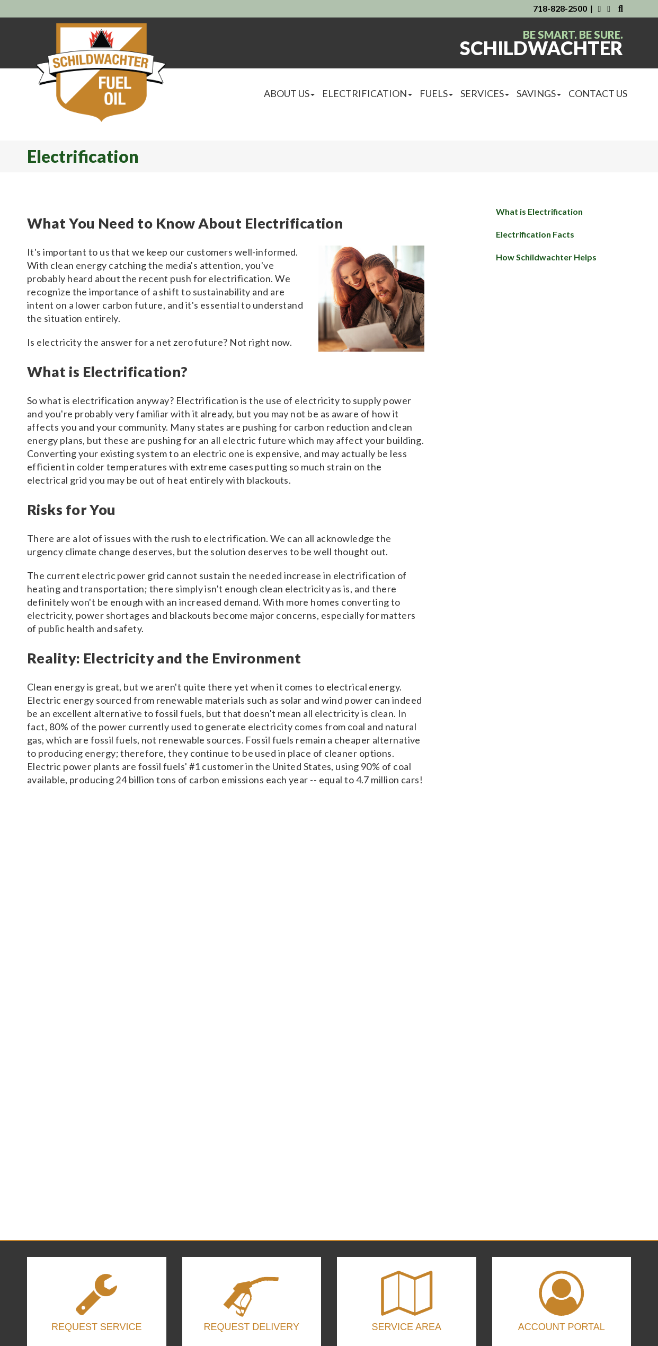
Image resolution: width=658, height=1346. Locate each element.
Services (484, 93)
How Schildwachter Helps (546, 257)
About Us (289, 93)
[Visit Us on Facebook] (599, 8)
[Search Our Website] (620, 8)
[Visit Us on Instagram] (609, 8)
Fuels (436, 93)
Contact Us (597, 93)
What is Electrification (539, 211)
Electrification (367, 93)
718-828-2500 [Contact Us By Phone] (560, 8)
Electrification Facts (535, 234)
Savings (539, 93)
